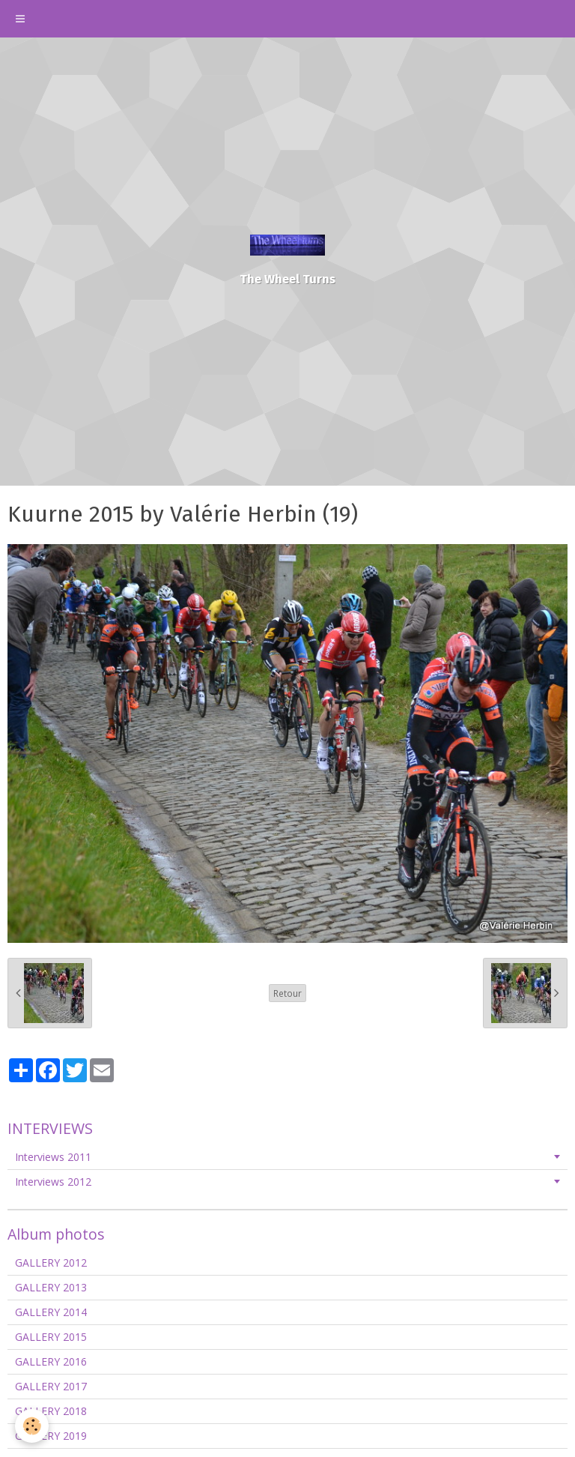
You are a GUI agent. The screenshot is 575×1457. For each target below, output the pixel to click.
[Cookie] (32, 1426)
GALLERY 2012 (51, 1262)
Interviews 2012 (53, 1181)
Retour (287, 993)
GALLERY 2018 (51, 1411)
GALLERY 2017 (51, 1386)
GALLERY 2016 (51, 1361)
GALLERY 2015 (51, 1337)
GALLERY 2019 (51, 1436)
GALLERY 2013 (51, 1287)
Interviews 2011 (53, 1157)
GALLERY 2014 (51, 1312)
